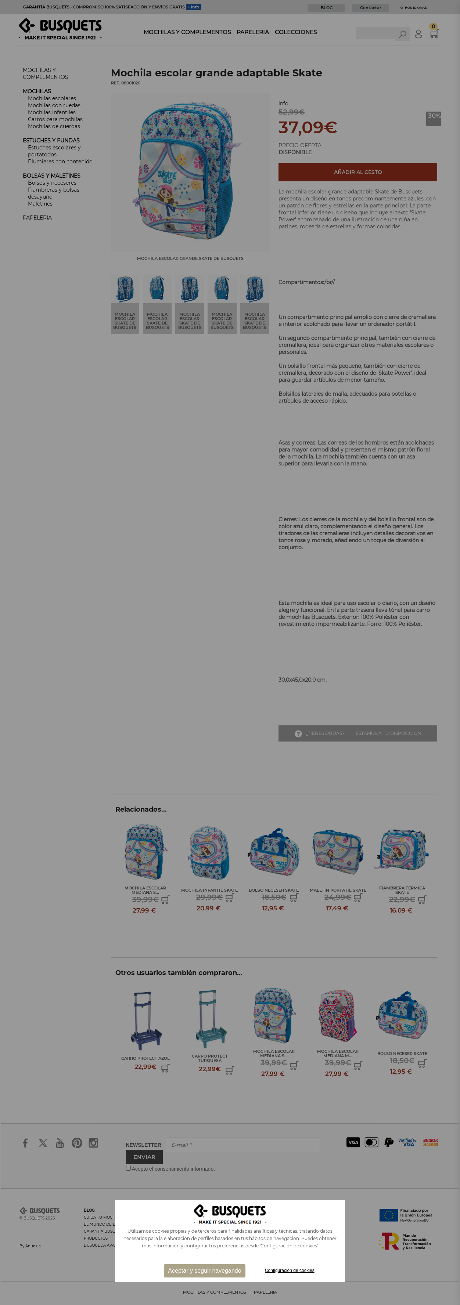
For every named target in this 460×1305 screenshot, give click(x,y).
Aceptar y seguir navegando (204, 1271)
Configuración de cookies (290, 1270)
